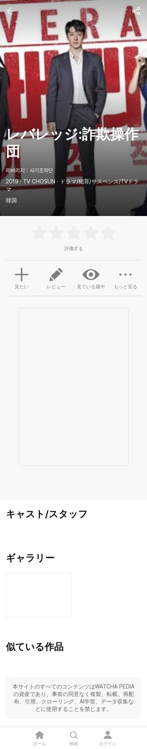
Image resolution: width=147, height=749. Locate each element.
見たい (21, 277)
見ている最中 (91, 277)
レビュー (56, 277)
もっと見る (125, 277)
